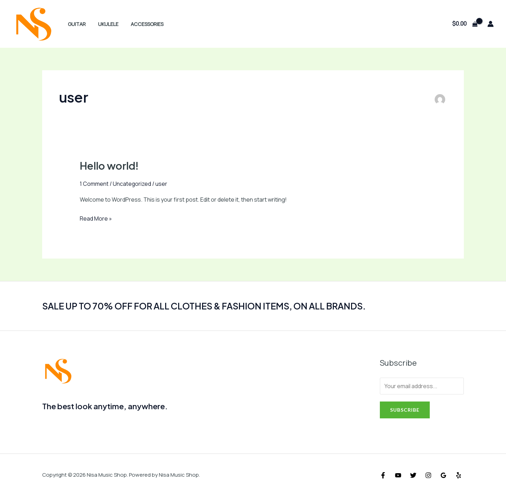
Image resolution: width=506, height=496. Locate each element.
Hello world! (110, 165)
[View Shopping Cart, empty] (464, 24)
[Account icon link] (490, 24)
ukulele (105, 24)
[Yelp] (458, 475)
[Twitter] (413, 475)
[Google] (443, 475)
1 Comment (94, 184)
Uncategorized (132, 184)
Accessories (141, 24)
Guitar (75, 24)
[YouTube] (398, 475)
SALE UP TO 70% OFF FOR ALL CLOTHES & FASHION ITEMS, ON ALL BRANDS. (210, 306)
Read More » (96, 219)
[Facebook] (383, 475)
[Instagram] (428, 475)
